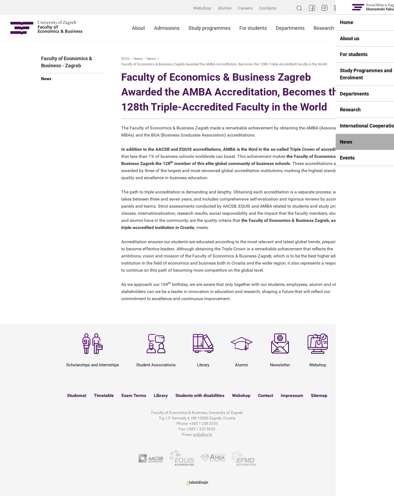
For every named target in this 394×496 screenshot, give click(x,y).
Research (324, 28)
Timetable (104, 395)
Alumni (224, 8)
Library (161, 395)
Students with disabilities (199, 395)
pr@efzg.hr (202, 434)
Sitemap (319, 395)
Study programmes (209, 28)
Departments (290, 28)
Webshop (202, 8)
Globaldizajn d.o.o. (197, 483)
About (138, 28)
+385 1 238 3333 (203, 423)
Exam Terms (133, 395)
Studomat (76, 395)
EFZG (125, 59)
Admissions (166, 28)
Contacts (267, 8)
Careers (245, 8)
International (358, 28)
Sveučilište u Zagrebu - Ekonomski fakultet (46, 28)
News (46, 78)
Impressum (292, 395)
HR (387, 8)
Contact (265, 395)
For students (253, 28)
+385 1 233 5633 (201, 429)
